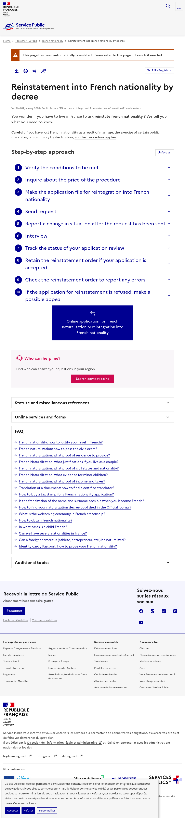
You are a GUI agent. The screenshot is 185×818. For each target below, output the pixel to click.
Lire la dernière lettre (15, 620)
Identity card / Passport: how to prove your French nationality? (68, 546)
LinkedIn (164, 611)
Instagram (175, 611)
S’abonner (14, 610)
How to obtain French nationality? (45, 520)
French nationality (52, 41)
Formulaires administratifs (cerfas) (114, 655)
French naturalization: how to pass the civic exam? (58, 448)
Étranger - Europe (58, 661)
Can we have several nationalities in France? (53, 533)
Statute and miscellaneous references (52, 403)
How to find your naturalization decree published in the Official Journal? (75, 507)
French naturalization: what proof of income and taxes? (62, 481)
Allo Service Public (105, 681)
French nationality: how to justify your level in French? (61, 442)
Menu (179, 9)
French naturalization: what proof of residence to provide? (64, 455)
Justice (52, 655)
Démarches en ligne (105, 648)
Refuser (28, 811)
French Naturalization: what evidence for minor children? (63, 474)
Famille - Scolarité (13, 655)
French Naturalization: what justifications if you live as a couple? (68, 461)
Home (7, 41)
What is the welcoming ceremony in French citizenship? (62, 513)
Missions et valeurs (150, 661)
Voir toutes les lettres (44, 620)
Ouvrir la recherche (168, 6)
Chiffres (144, 648)
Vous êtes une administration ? (157, 674)
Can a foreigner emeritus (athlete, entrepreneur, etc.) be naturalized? (72, 539)
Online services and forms (40, 417)
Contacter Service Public (154, 687)
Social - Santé (11, 661)
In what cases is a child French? (43, 526)
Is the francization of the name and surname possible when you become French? (81, 500)
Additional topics (32, 562)
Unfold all (164, 152)
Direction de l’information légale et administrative (64, 743)
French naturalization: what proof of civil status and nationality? (69, 468)
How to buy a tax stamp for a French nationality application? (66, 494)
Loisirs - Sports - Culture (62, 668)
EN (160, 70)
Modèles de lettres (105, 668)
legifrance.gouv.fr (17, 756)
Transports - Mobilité (15, 681)
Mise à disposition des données (157, 655)
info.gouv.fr (47, 756)
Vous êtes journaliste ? (152, 681)
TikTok (152, 611)
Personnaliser (47, 811)
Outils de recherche (105, 674)
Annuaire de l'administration (110, 687)
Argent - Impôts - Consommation (67, 648)
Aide (142, 668)
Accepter (12, 811)
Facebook (141, 611)
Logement (9, 674)
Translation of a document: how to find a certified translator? (66, 487)
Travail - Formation (14, 668)
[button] (43, 71)
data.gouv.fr (72, 756)
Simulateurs (101, 661)
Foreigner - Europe (26, 41)
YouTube (141, 622)
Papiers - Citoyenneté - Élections (22, 648)
